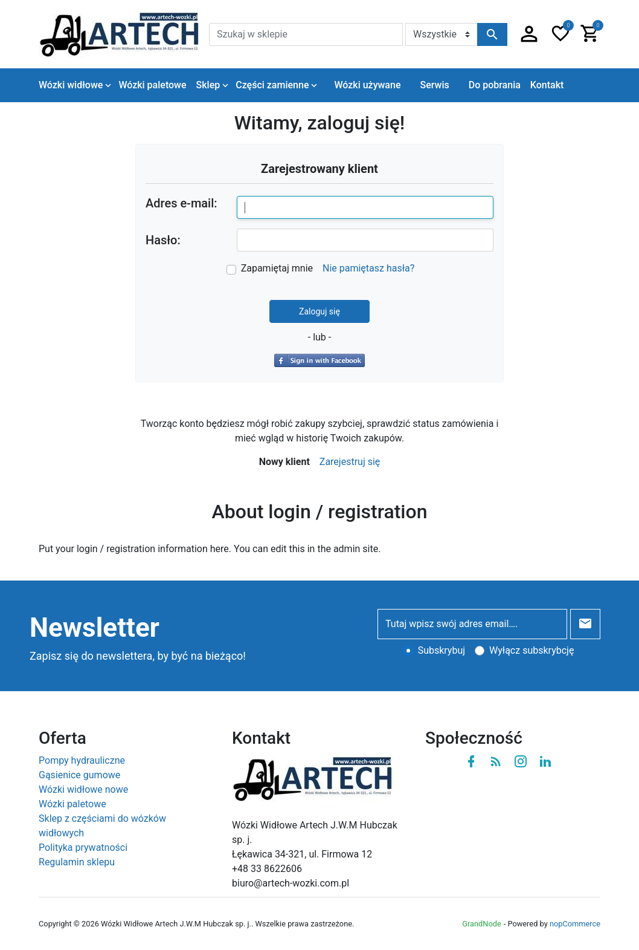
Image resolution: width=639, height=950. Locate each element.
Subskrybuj (441, 650)
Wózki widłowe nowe (83, 789)
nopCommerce (575, 923)
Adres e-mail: (181, 203)
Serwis (434, 85)
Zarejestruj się (350, 461)
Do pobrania (495, 85)
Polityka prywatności (83, 847)
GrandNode (481, 923)
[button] (529, 34)
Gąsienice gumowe (79, 775)
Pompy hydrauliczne (82, 760)
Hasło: (163, 240)
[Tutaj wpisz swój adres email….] (472, 624)
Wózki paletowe (72, 804)
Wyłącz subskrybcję (531, 650)
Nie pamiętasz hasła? (368, 268)
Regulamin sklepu (77, 862)
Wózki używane (367, 85)
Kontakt (547, 85)
